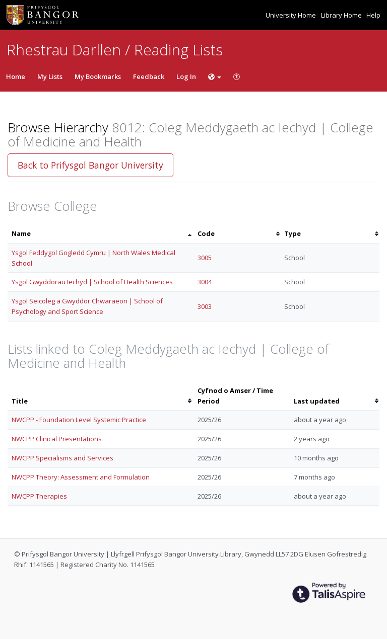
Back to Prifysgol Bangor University (90, 165)
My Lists (49, 76)
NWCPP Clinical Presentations (57, 438)
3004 (205, 281)
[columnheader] (101, 233)
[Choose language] (214, 76)
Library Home (342, 15)
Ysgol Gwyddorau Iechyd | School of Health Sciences (92, 281)
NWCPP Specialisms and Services (62, 457)
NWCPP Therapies (39, 496)
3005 (205, 257)
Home (15, 76)
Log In (186, 76)
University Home (291, 15)
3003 (205, 306)
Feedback (148, 76)
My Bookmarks (98, 76)
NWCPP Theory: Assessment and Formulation (81, 477)
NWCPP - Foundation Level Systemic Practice (79, 419)
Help (373, 15)
